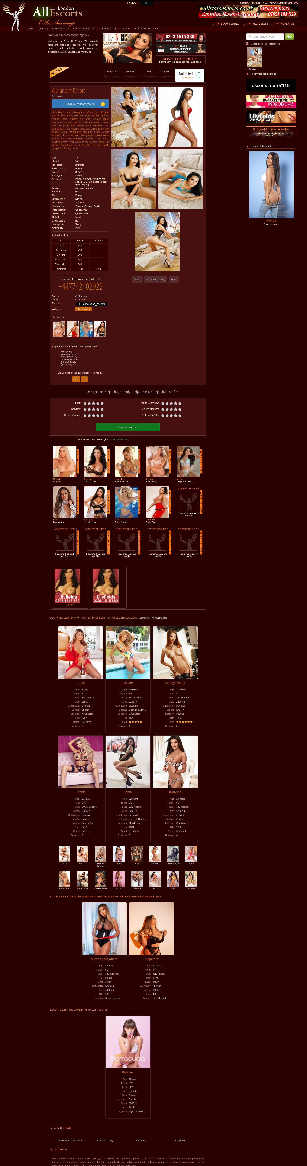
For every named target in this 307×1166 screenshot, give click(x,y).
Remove (253, 69)
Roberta (155, 858)
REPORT (126, 74)
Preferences (274, 43)
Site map (181, 1136)
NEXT (145, 74)
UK (146, 3)
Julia (173, 883)
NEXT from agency (155, 279)
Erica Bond (64, 883)
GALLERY (43, 28)
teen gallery (66, 348)
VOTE (162, 74)
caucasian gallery (69, 356)
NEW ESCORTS (60, 28)
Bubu (119, 883)
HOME (30, 28)
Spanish (79, 201)
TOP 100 (124, 28)
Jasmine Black (173, 858)
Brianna (137, 883)
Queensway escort (70, 361)
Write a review (128, 423)
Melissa (82, 858)
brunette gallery (68, 358)
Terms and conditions (71, 1136)
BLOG (157, 28)
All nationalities (159, 614)
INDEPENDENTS (108, 28)
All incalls (144, 614)
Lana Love (82, 883)
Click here (80, 296)
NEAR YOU (107, 74)
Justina (155, 883)
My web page (83, 306)
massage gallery (69, 353)
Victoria (191, 883)
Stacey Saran (100, 883)
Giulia (64, 858)
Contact (142, 1136)
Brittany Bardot (100, 860)
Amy (191, 858)
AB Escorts (57, 94)
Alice (137, 858)
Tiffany (119, 858)
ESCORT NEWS (141, 28)
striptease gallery (69, 351)
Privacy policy (106, 1136)
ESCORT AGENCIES (84, 28)
